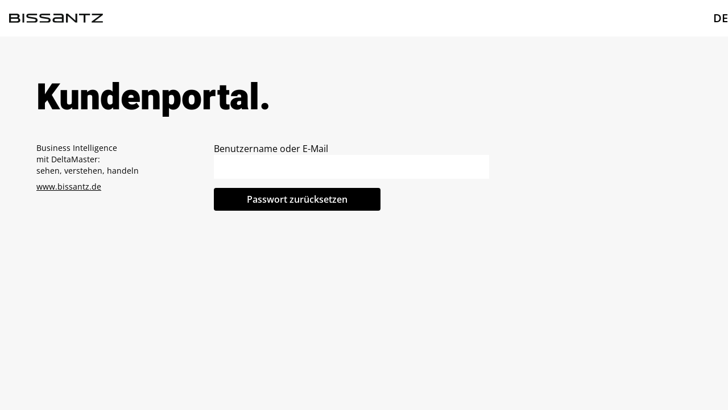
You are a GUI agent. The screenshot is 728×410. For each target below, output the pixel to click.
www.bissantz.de (68, 186)
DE (720, 18)
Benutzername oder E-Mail (271, 148)
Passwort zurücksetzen (297, 199)
